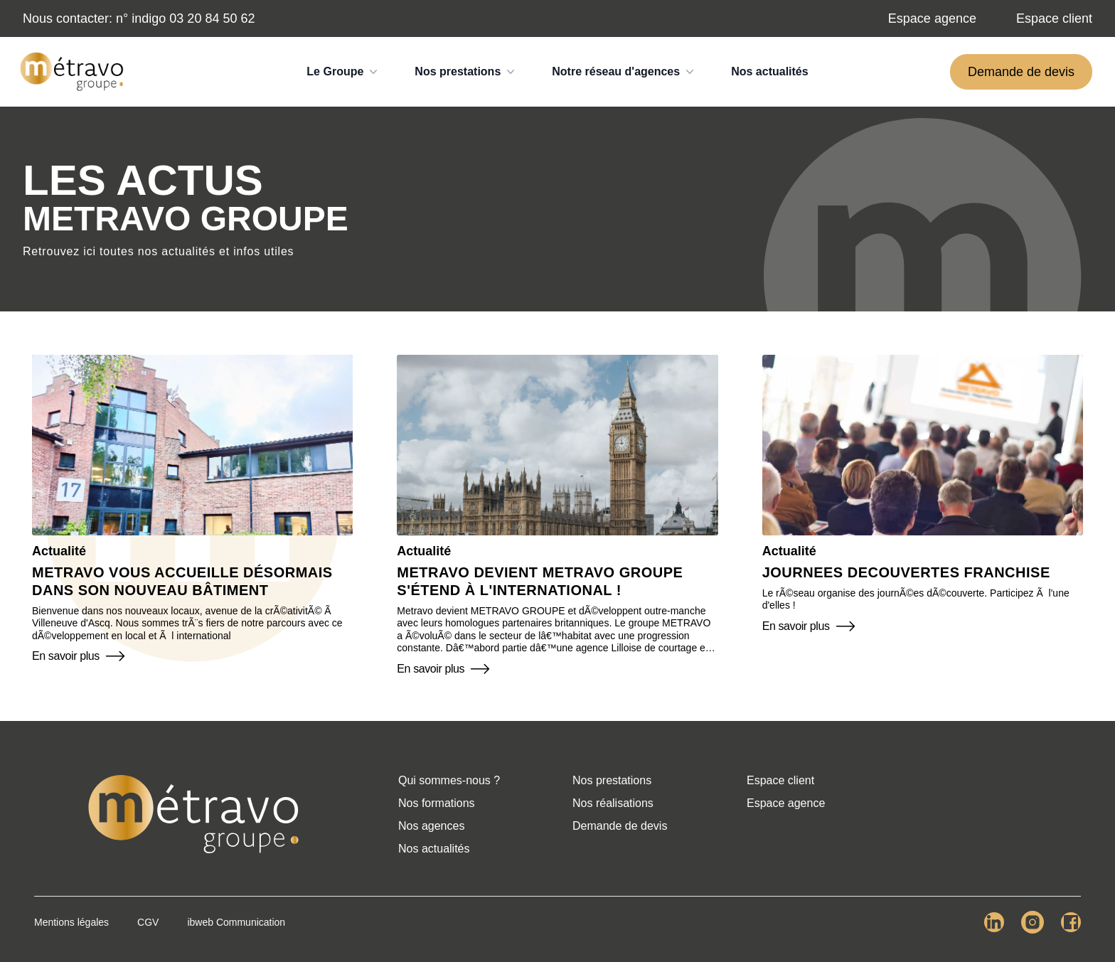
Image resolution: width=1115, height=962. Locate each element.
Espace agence (932, 18)
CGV (148, 922)
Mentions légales (71, 922)
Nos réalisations (612, 803)
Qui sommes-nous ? (449, 780)
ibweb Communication (236, 922)
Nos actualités (769, 71)
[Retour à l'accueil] (193, 814)
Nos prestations (466, 72)
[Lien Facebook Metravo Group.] (1071, 922)
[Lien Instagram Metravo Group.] (1032, 922)
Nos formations (436, 803)
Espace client (1054, 18)
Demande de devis (1021, 72)
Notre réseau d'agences (624, 72)
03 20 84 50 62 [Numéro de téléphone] (212, 18)
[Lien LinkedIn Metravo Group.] (994, 922)
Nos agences (431, 826)
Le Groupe (343, 72)
